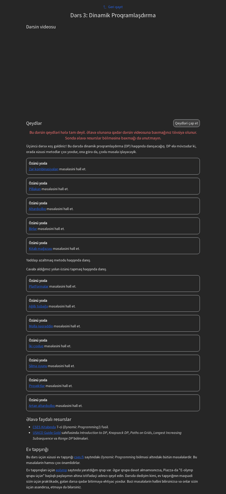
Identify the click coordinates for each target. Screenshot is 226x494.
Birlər (33, 228)
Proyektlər (37, 385)
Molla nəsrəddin (41, 326)
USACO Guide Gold (47, 432)
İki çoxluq (36, 346)
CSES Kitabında (44, 427)
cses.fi (79, 457)
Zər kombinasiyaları (43, 169)
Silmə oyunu (38, 365)
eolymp (61, 470)
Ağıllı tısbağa (38, 306)
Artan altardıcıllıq (42, 405)
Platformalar (38, 286)
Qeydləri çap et (186, 123)
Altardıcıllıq (37, 208)
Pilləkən (35, 189)
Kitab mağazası (40, 248)
